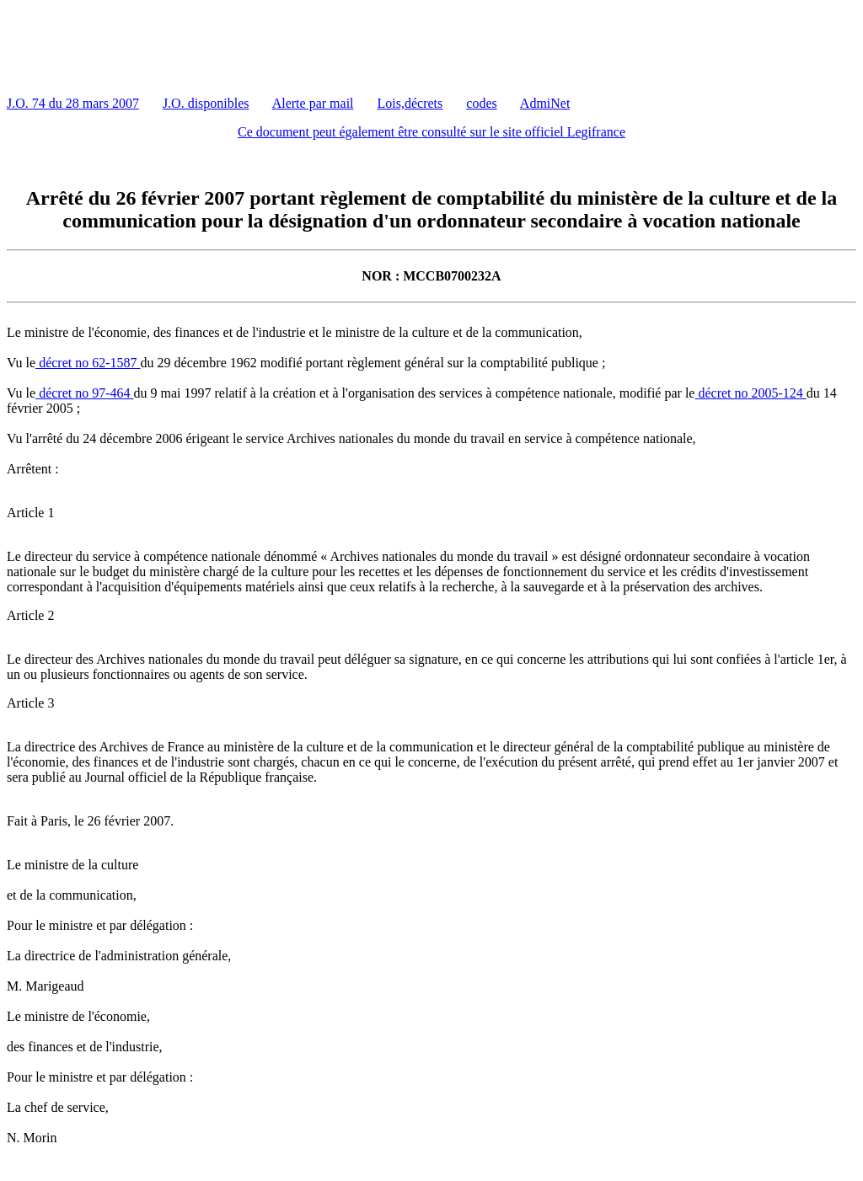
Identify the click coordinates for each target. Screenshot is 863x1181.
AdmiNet (545, 103)
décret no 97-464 (84, 393)
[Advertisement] (313, 45)
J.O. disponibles (206, 103)
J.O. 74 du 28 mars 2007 (73, 103)
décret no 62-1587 (87, 362)
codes (481, 103)
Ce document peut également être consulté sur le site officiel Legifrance (431, 132)
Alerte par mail (313, 103)
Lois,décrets (410, 103)
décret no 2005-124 (750, 393)
